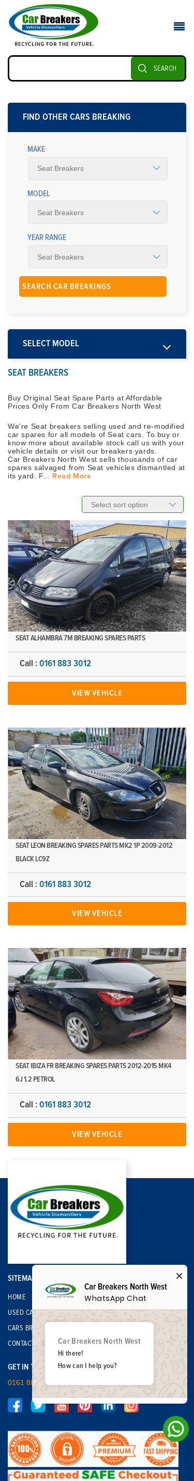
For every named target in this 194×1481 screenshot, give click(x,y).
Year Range (46, 237)
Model (38, 193)
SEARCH (165, 68)
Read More (71, 476)
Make (36, 149)
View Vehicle (97, 693)
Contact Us (26, 1343)
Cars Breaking (31, 1328)
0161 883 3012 (65, 663)
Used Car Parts (32, 1312)
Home (16, 1297)
